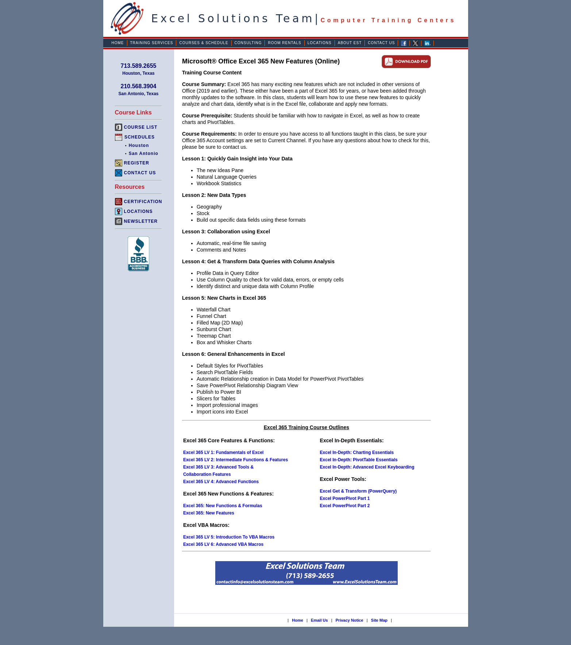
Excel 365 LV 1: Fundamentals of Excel (223, 452)
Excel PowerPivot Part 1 (345, 498)
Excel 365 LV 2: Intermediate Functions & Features (235, 459)
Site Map (379, 620)
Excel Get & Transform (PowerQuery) (358, 491)
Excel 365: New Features (208, 513)
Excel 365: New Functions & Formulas (222, 505)
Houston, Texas (138, 73)
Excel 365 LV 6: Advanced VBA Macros (223, 544)
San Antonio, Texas (138, 93)
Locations (320, 43)
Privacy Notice (349, 620)
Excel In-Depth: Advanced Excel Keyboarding (367, 467)
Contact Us (381, 43)
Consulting (248, 43)
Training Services (151, 43)
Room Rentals (284, 43)
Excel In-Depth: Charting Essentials (357, 452)
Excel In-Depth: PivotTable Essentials (359, 459)
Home (118, 43)
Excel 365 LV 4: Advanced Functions (221, 481)
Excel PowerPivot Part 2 (345, 505)
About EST (350, 43)
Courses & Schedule (203, 43)
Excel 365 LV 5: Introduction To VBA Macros (229, 537)
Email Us (319, 620)
